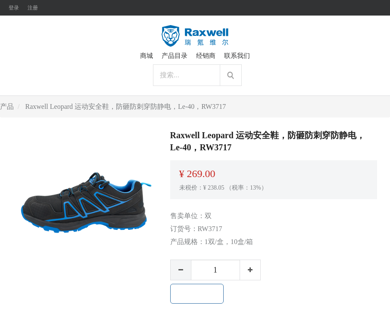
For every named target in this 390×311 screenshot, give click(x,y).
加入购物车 (197, 293)
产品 (7, 106)
